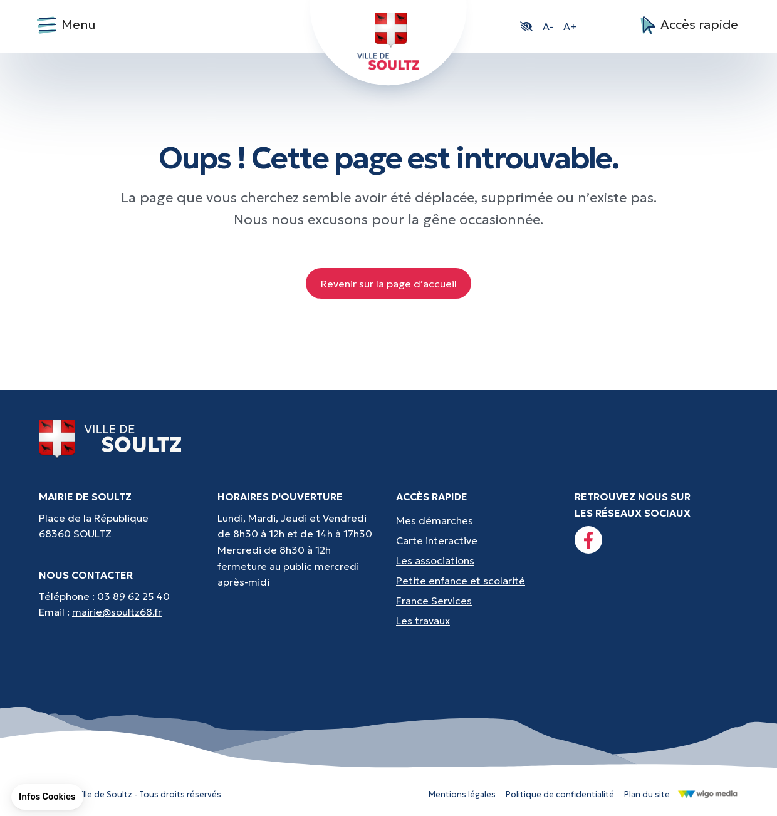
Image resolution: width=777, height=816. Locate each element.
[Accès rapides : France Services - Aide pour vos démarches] (478, 601)
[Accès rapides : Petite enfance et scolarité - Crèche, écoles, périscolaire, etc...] (478, 581)
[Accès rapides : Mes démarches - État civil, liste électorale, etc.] (478, 520)
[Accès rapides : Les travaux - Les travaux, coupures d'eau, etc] (478, 621)
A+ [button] (569, 26)
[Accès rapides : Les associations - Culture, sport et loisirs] (478, 560)
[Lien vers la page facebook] (588, 540)
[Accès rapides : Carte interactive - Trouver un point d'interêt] (478, 540)
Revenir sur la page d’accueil (389, 283)
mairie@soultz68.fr (117, 612)
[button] (526, 26)
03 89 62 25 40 (133, 596)
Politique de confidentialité (560, 794)
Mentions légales (462, 794)
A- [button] (548, 26)
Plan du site (647, 794)
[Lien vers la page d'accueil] (110, 438)
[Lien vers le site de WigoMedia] (707, 793)
